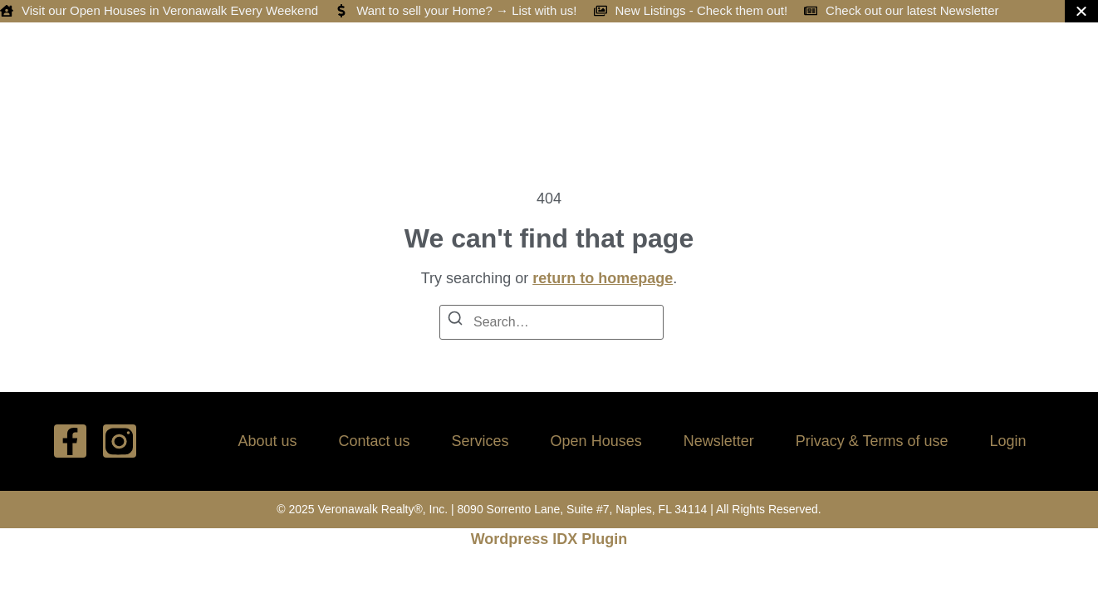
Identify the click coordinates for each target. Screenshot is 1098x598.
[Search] (455, 321)
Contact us (374, 441)
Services (480, 441)
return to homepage (602, 278)
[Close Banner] (1081, 11)
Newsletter (719, 441)
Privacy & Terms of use (872, 441)
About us (267, 441)
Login (1007, 441)
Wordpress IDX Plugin (549, 539)
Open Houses (596, 441)
